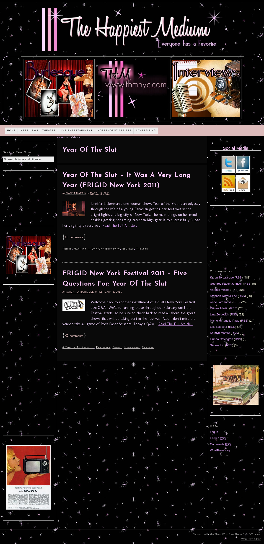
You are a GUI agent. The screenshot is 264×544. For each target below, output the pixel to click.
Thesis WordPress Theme (228, 534)
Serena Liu (217, 345)
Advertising (145, 130)
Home (11, 130)
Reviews (128, 248)
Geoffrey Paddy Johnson (226, 283)
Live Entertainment (76, 130)
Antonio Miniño (220, 290)
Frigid (67, 248)
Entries (218, 438)
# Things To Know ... (78, 347)
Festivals (103, 347)
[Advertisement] (28, 198)
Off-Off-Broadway (106, 248)
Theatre (49, 130)
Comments (220, 444)
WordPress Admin (251, 539)
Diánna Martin (75, 193)
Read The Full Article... (119, 225)
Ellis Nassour (218, 326)
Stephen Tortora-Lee (223, 296)
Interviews (29, 130)
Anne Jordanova (221, 302)
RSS (239, 277)
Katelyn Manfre (220, 333)
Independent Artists (114, 130)
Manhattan (82, 248)
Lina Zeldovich (219, 314)
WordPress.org (220, 450)
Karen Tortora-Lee (79, 292)
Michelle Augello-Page (224, 320)
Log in (214, 432)
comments (74, 237)
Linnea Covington (221, 339)
